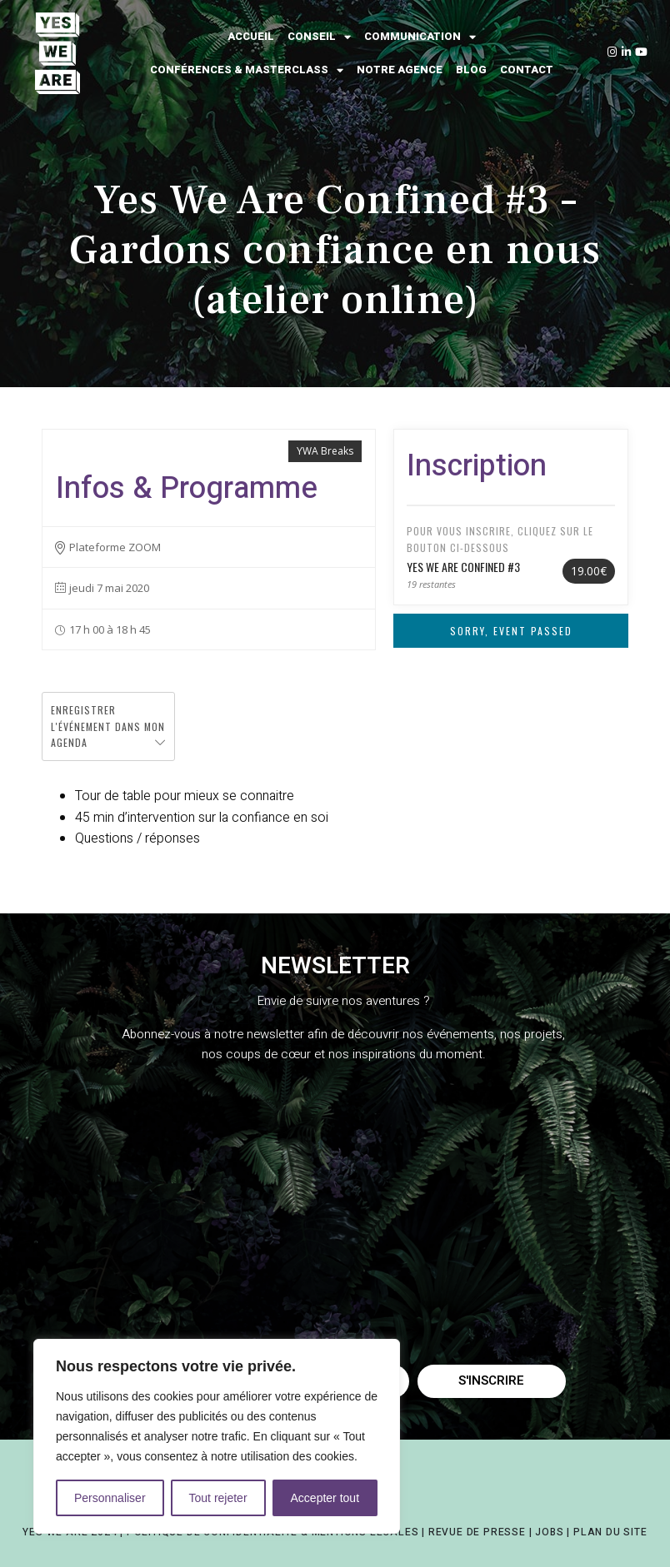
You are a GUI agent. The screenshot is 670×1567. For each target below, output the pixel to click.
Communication (420, 37)
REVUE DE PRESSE (477, 1532)
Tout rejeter (218, 1498)
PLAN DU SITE (610, 1532)
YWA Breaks (325, 451)
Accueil (251, 36)
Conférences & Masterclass (246, 70)
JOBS (549, 1532)
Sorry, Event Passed (511, 631)
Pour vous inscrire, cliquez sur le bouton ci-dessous (500, 539)
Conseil (319, 37)
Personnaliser (110, 1498)
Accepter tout (325, 1498)
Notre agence (399, 69)
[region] (216, 1436)
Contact (526, 69)
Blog (471, 69)
